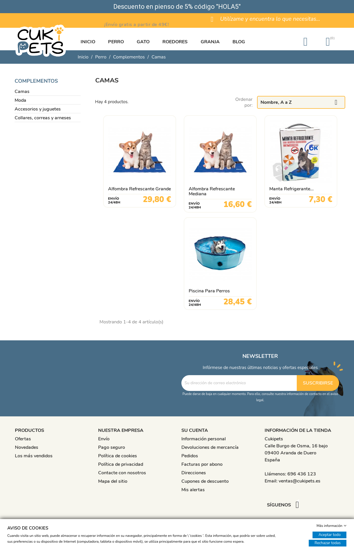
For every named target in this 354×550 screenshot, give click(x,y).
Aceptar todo (329, 534)
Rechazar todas (328, 543)
